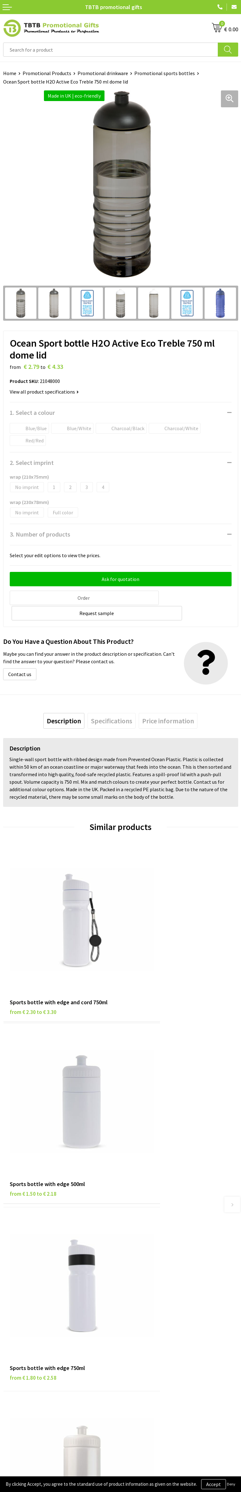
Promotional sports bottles (164, 73)
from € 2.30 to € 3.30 (33, 955)
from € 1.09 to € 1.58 (150, 1099)
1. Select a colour (32, 412)
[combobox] (110, 50)
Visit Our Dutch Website (149, 1334)
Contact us (19, 657)
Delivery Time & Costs (147, 1215)
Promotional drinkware (103, 73)
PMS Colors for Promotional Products (164, 1243)
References (136, 1324)
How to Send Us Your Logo (151, 1253)
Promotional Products (47, 73)
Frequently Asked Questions (153, 1206)
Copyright (14, 1344)
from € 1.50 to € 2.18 (150, 955)
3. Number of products (40, 534)
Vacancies (134, 1315)
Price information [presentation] (168, 704)
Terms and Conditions (26, 1334)
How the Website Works (149, 1224)
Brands (10, 1306)
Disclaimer (14, 1324)
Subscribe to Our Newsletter (33, 1353)
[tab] (63, 704)
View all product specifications (44, 392)
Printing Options (142, 1234)
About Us (133, 1306)
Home (9, 73)
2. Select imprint (32, 462)
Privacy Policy (18, 1315)
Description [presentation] (64, 704)
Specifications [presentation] (111, 704)
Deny (231, 1484)
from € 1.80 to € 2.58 (33, 1099)
